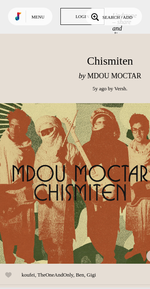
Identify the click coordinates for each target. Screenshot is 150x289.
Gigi (91, 275)
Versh (120, 88)
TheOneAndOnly (55, 275)
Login (82, 16)
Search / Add (111, 16)
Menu (38, 16)
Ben (80, 275)
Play (80, 183)
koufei (28, 275)
